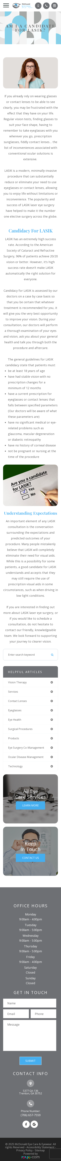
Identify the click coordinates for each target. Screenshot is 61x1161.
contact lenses (17, 701)
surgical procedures (20, 729)
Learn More (30, 805)
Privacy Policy (24, 1150)
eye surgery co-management (26, 747)
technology (15, 766)
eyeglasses (14, 710)
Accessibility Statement (40, 1147)
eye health (14, 719)
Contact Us (30, 858)
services (13, 691)
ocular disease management (25, 757)
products (13, 738)
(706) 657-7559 (31, 1115)
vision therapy (17, 682)
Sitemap (40, 1150)
